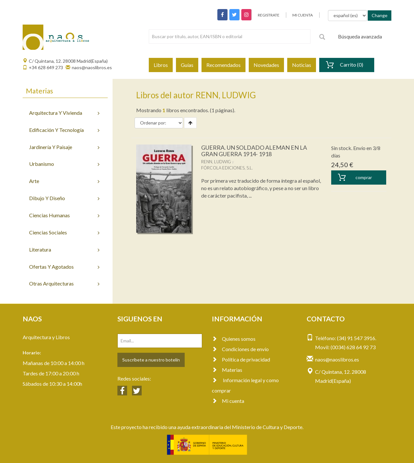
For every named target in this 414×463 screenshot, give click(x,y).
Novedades (266, 65)
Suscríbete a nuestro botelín (151, 359)
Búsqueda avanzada (360, 36)
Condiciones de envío (240, 349)
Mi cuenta (228, 401)
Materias (227, 370)
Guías (187, 65)
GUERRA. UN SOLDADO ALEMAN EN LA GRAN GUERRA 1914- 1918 (254, 150)
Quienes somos (234, 339)
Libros (161, 65)
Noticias (301, 65)
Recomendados (223, 65)
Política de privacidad (241, 359)
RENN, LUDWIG (216, 161)
